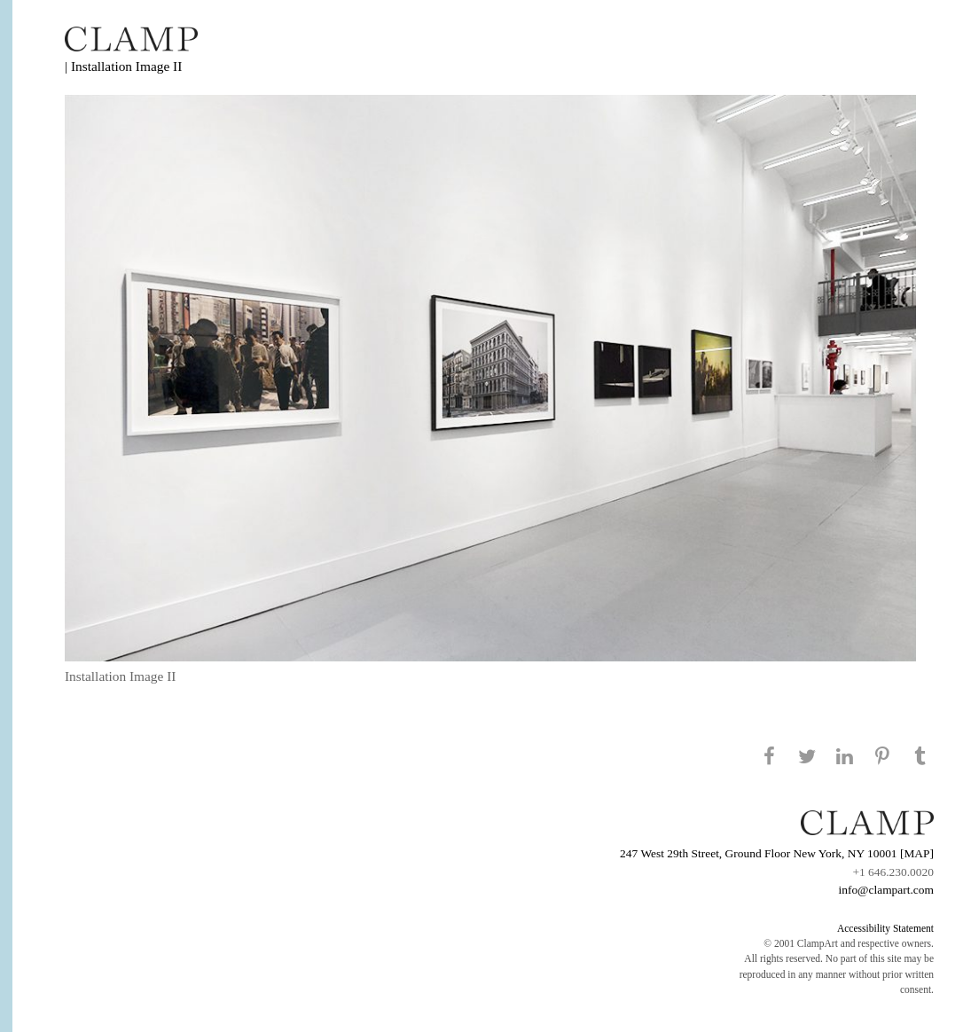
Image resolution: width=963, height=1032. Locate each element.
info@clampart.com (886, 889)
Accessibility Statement (885, 928)
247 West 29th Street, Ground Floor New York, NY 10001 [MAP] (777, 853)
